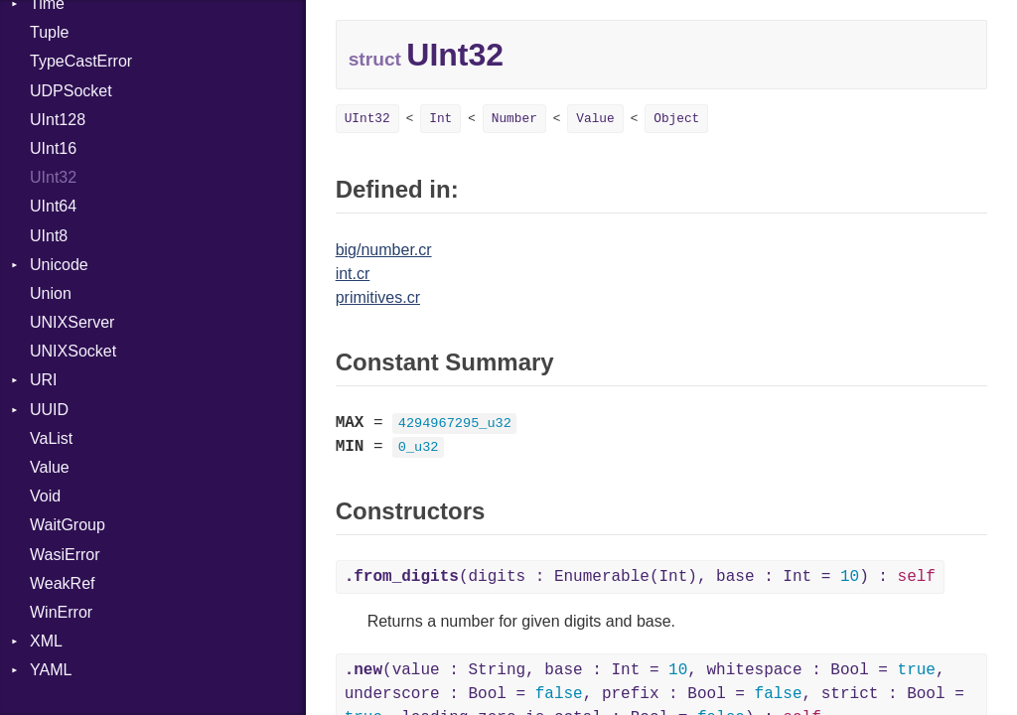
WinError (61, 612)
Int (440, 118)
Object (676, 118)
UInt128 (57, 119)
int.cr (353, 273)
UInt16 (53, 148)
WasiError (65, 554)
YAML (51, 669)
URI (44, 379)
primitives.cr (378, 297)
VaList (51, 438)
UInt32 (53, 177)
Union (51, 293)
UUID (49, 409)
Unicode (59, 264)
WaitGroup (67, 524)
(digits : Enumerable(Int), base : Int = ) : (640, 577)
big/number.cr (384, 249)
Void (45, 496)
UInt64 (53, 206)
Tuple (49, 32)
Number (514, 118)
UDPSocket (71, 90)
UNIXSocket (73, 351)
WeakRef (62, 583)
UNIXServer (72, 322)
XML (46, 641)
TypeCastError (81, 61)
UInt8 (49, 235)
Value (50, 467)
